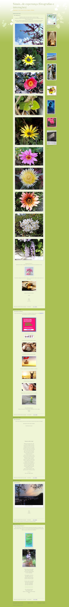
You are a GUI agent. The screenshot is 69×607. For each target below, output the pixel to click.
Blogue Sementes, (31, 313)
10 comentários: (29, 414)
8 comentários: (29, 306)
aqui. (31, 590)
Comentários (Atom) (20, 605)
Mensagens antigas (41, 602)
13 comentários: (29, 599)
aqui (24, 409)
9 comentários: (29, 519)
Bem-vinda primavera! (17, 15)
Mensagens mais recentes (18, 602)
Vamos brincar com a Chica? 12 (18, 311)
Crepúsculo (21, 521)
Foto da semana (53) (27, 521)
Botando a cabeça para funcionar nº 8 (19, 525)
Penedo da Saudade (33, 521)
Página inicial (30, 602)
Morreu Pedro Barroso (17, 419)
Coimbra (18, 521)
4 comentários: (29, 477)
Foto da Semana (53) (17, 482)
